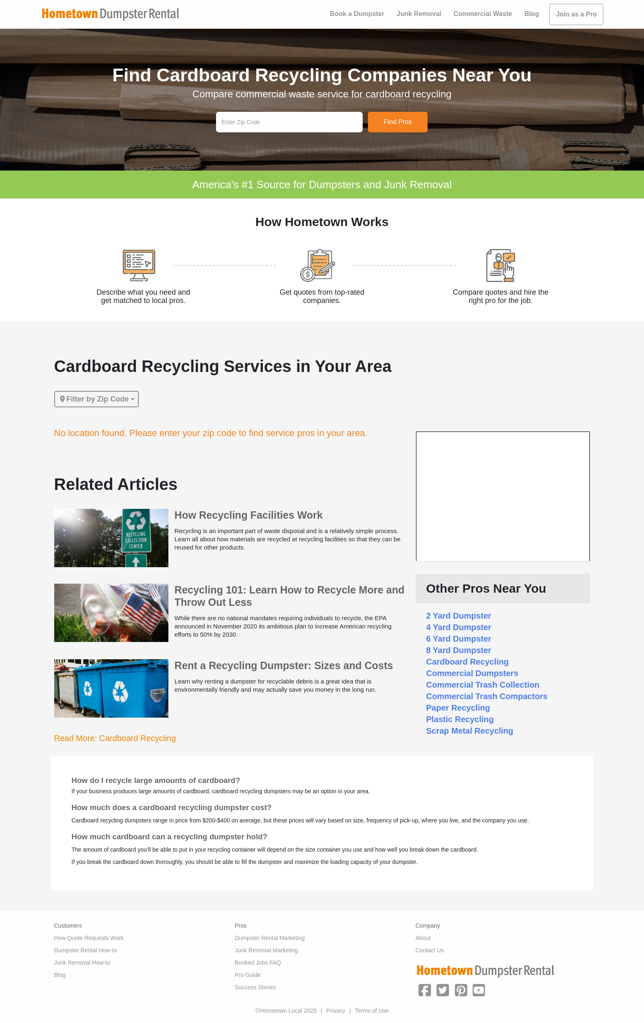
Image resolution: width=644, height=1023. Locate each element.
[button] (425, 989)
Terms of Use (372, 1010)
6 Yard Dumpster (459, 639)
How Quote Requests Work (89, 938)
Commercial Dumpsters (472, 673)
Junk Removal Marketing (266, 950)
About (423, 938)
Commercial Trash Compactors (487, 696)
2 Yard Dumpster (459, 616)
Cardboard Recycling (467, 662)
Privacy (336, 1010)
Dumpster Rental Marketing (270, 938)
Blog (531, 13)
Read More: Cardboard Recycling (115, 738)
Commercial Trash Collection (483, 685)
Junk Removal (419, 13)
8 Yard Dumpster (459, 650)
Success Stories (255, 987)
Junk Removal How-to (82, 962)
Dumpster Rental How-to (85, 950)
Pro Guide (248, 975)
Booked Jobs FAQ (258, 962)
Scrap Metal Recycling (469, 731)
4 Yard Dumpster (459, 627)
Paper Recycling (458, 708)
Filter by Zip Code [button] (93, 399)
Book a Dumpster (357, 13)
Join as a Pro (576, 14)
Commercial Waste (482, 13)
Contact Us (430, 950)
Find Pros (398, 121)
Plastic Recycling (460, 719)
